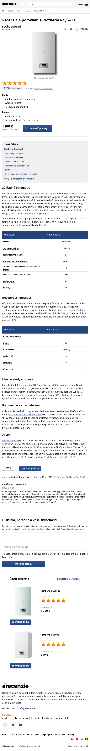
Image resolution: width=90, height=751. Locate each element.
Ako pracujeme (33, 735)
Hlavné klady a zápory (14, 162)
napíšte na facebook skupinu (33, 529)
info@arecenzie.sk (28, 708)
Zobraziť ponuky (38, 128)
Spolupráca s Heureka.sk (54, 735)
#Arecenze (7, 715)
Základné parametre (14, 154)
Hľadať (69, 4)
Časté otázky (18, 735)
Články (71, 735)
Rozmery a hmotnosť (14, 158)
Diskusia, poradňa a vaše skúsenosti (21, 174)
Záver (7, 170)
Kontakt (5, 735)
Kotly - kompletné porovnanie (19, 179)
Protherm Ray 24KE (13, 149)
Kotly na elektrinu (44, 89)
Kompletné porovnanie (69, 579)
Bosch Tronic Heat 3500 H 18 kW (25, 415)
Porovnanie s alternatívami (17, 166)
